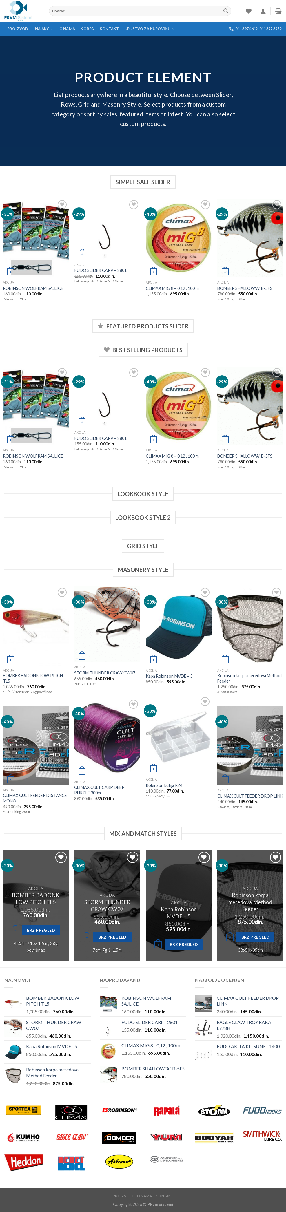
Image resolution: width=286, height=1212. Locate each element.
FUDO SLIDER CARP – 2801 (100, 270)
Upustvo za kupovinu (149, 29)
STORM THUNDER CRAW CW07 (104, 672)
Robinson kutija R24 (164, 785)
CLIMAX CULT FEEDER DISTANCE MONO (35, 798)
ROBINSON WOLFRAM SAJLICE (33, 288)
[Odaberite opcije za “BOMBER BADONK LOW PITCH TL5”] (15, 930)
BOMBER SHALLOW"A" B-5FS (244, 288)
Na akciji (44, 28)
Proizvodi (18, 28)
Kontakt (109, 28)
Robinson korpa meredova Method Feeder (249, 678)
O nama (67, 28)
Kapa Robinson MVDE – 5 (169, 676)
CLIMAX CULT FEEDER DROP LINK (250, 796)
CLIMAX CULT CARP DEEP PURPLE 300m (99, 790)
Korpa (87, 28)
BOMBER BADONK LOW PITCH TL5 (33, 678)
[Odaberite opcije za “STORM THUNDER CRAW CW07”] (86, 937)
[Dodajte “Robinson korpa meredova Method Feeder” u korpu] (230, 937)
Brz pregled (41, 930)
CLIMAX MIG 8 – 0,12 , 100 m (172, 288)
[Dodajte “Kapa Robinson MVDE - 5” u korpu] (158, 944)
